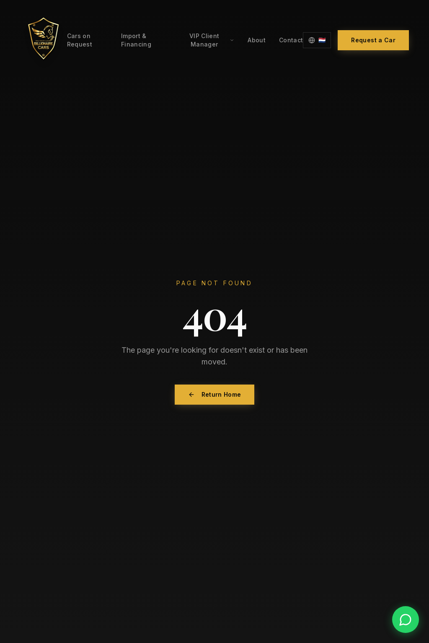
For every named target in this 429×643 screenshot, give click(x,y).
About (257, 40)
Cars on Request (79, 40)
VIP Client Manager (211, 40)
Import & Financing (136, 40)
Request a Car (373, 40)
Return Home (214, 394)
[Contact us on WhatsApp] (405, 619)
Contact (291, 40)
